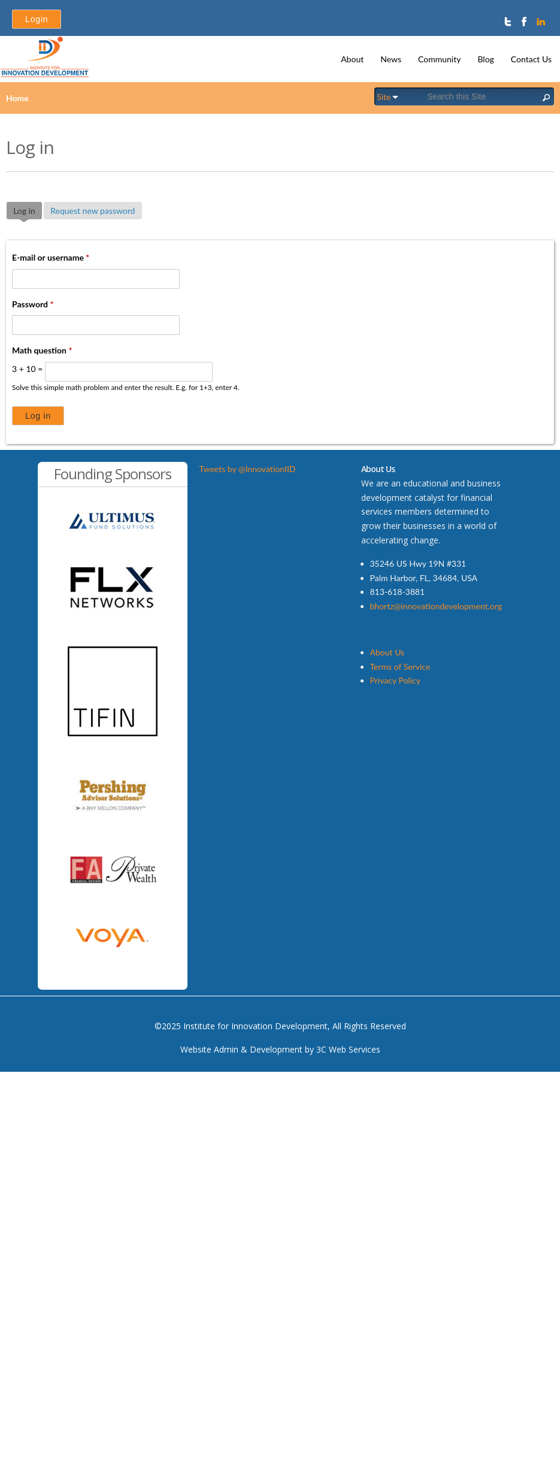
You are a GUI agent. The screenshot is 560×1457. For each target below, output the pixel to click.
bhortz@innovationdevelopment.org (436, 606)
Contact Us (531, 59)
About (352, 59)
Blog (485, 59)
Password (32, 304)
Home (17, 98)
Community (439, 59)
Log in (27, 210)
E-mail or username (50, 257)
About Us (387, 652)
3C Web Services (348, 1049)
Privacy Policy (395, 680)
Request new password (92, 210)
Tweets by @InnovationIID (247, 469)
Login (36, 19)
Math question (42, 350)
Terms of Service (400, 666)
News (390, 59)
